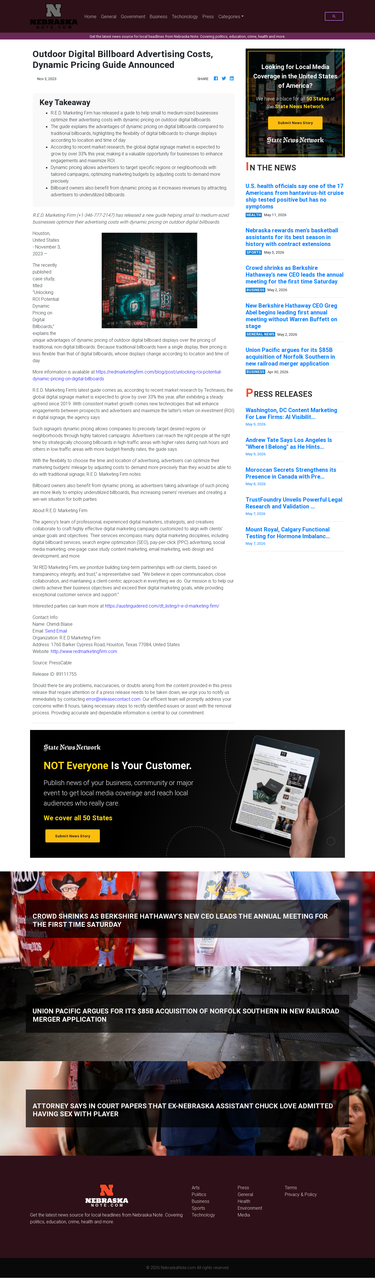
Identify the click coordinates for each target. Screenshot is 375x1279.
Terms (291, 1187)
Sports (198, 1208)
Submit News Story (295, 122)
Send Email (56, 631)
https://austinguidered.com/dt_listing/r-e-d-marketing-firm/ (162, 606)
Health (244, 1201)
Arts (196, 1187)
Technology (203, 1215)
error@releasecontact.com (113, 699)
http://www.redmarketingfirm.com (84, 651)
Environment (250, 1208)
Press (208, 16)
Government (133, 16)
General (108, 16)
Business (158, 16)
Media (244, 1215)
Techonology (185, 16)
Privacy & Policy (301, 1194)
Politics (199, 1194)
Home (92, 16)
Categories (229, 16)
